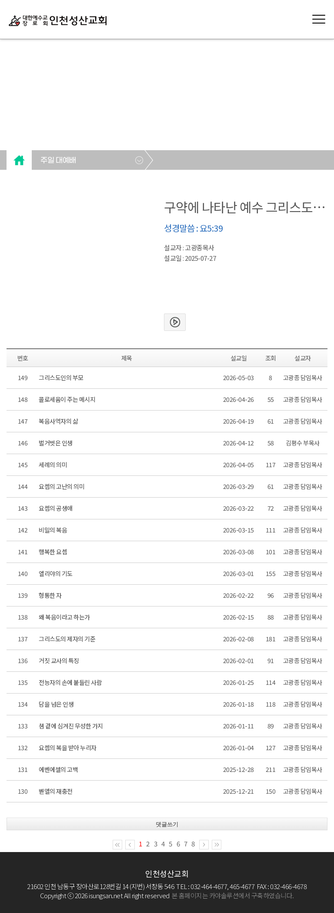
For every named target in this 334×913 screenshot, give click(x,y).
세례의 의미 (53, 464)
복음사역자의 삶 (58, 421)
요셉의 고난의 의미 (61, 486)
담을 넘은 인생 (56, 704)
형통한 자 (50, 595)
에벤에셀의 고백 (58, 769)
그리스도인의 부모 (61, 377)
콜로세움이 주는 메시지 (67, 399)
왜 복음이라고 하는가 (64, 617)
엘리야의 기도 (56, 573)
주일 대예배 (58, 160)
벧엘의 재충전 (56, 791)
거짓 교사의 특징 (59, 660)
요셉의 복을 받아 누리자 (68, 747)
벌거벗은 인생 (56, 442)
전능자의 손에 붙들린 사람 (70, 682)
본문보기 (175, 322)
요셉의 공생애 (56, 508)
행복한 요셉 (53, 551)
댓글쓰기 (167, 824)
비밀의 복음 (53, 530)
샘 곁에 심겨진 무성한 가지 (71, 725)
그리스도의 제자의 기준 (67, 638)
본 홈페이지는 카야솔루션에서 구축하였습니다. (233, 895)
